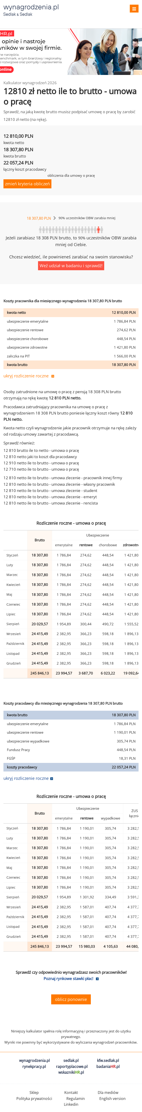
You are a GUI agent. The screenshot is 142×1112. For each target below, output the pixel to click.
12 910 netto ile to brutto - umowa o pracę (41, 463)
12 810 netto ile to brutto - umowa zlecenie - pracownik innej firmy (62, 477)
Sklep (34, 1092)
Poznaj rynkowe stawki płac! (68, 978)
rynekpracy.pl (34, 1066)
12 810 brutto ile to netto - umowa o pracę (41, 450)
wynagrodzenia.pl (34, 1060)
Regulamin (75, 1098)
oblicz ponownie (71, 999)
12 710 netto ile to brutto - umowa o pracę (41, 469)
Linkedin (71, 1104)
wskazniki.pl (71, 1072)
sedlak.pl (71, 1060)
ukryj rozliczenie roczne (26, 376)
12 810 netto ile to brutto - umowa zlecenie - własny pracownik (59, 484)
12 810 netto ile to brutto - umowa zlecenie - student (50, 490)
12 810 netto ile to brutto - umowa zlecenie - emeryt (50, 496)
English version (112, 1098)
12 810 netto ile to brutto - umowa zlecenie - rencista (50, 503)
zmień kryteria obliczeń (27, 183)
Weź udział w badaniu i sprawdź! (71, 265)
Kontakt (71, 1092)
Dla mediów (108, 1092)
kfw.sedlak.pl (108, 1060)
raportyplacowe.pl (72, 1066)
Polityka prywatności (34, 1098)
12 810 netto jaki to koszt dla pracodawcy (40, 456)
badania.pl (108, 1066)
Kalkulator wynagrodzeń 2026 (30, 82)
